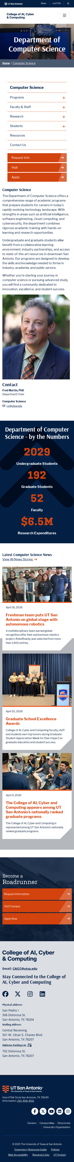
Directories (64, 1123)
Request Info (37, 157)
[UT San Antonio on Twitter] (43, 1111)
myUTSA (57, 4)
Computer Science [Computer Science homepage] (27, 87)
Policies (55, 1149)
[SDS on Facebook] (6, 995)
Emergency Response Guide (31, 1149)
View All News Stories (19, 559)
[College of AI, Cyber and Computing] (19, 15)
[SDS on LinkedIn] (43, 995)
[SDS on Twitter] (18, 995)
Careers (31, 1123)
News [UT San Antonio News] (43, 4)
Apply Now (37, 918)
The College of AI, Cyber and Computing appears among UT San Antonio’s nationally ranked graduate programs (34, 809)
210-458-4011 (25, 1100)
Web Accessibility (18, 1154)
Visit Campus (37, 906)
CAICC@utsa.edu (25, 969)
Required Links (40, 1154)
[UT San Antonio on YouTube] (51, 1111)
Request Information (37, 894)
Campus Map (47, 1123)
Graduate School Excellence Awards (31, 721)
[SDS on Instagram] (31, 995)
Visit (37, 167)
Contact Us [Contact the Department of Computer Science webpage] (18, 145)
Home (6, 63)
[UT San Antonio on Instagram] (68, 1111)
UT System (60, 1154)
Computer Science (24, 63)
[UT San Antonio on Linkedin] (59, 1111)
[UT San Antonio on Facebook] (34, 1111)
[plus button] (37, 97)
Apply (37, 177)
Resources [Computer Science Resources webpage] (17, 135)
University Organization (56, 1127)
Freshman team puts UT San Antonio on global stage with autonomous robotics (31, 619)
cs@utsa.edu (14, 406)
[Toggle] (64, 16)
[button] (68, 4)
